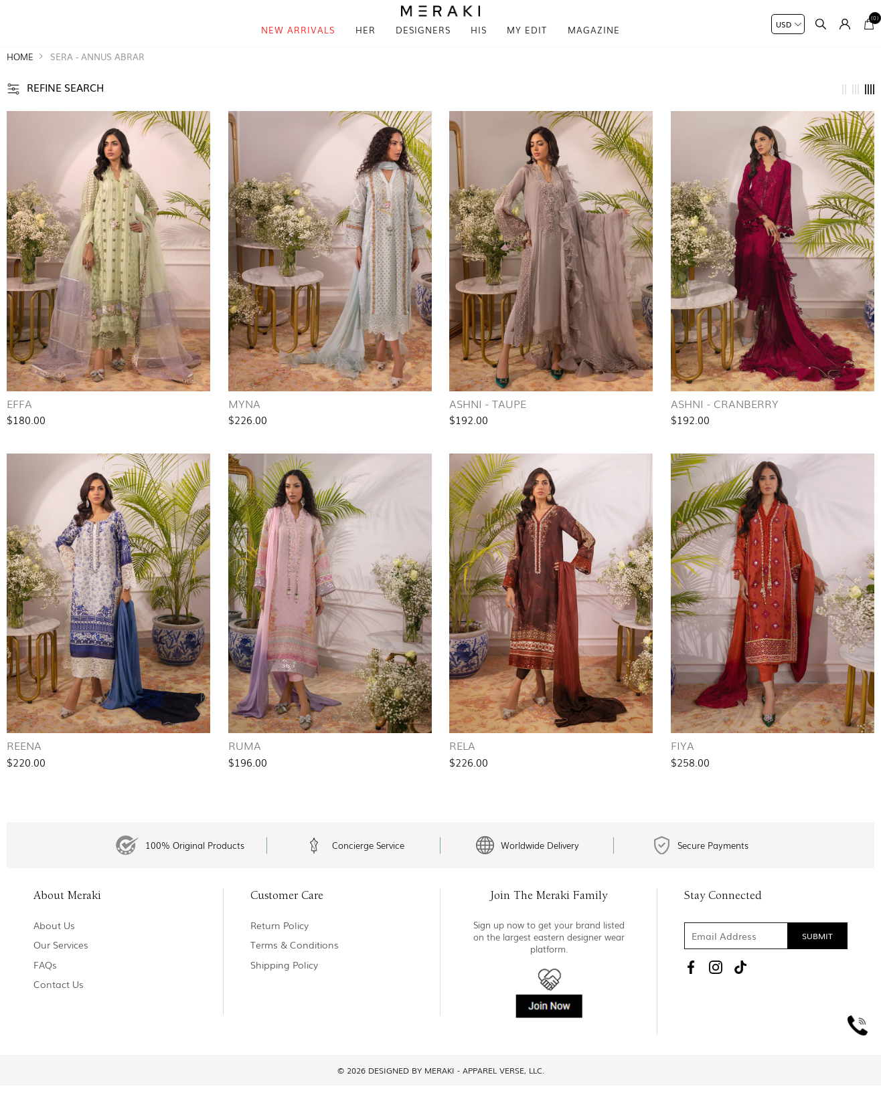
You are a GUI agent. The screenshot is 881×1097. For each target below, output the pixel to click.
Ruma (244, 768)
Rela (462, 768)
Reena (24, 768)
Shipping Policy (284, 995)
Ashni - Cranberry (725, 426)
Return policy (279, 955)
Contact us (58, 1014)
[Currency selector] (788, 24)
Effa (19, 426)
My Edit (527, 46)
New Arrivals (298, 46)
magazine (594, 46)
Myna (244, 426)
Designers (423, 46)
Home (20, 80)
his (479, 46)
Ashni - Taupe (487, 426)
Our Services (60, 975)
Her (365, 46)
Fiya (682, 768)
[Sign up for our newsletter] (766, 966)
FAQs (45, 995)
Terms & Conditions (294, 975)
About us (54, 955)
